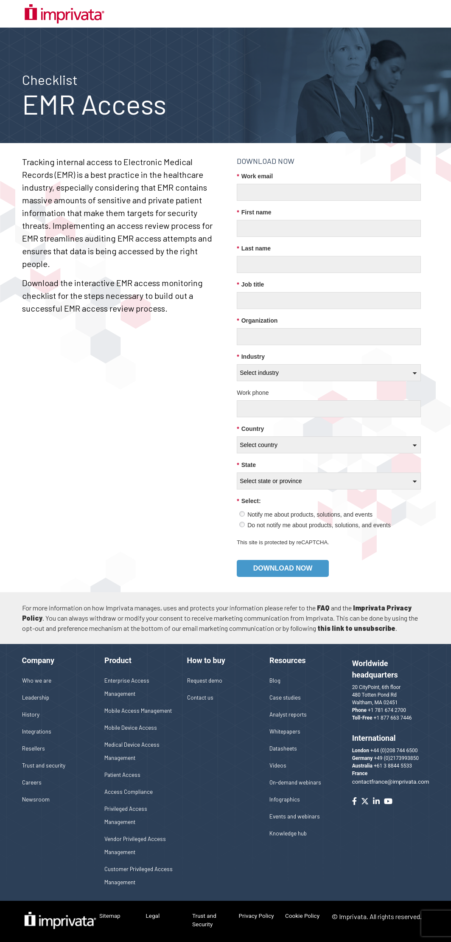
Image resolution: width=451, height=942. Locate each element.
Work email (255, 176)
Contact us (200, 697)
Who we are (36, 680)
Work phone (253, 392)
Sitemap (109, 915)
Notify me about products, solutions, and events (310, 514)
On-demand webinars (295, 782)
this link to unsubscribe (356, 628)
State (246, 465)
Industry (251, 356)
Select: (249, 501)
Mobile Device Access (130, 727)
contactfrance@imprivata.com (390, 781)
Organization (257, 320)
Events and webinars (294, 816)
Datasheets (283, 748)
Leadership (35, 697)
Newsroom (36, 799)
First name (254, 212)
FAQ (323, 608)
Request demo (204, 680)
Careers (32, 782)
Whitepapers (284, 731)
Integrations (36, 731)
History (30, 714)
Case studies (285, 697)
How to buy (206, 660)
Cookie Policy (302, 915)
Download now (283, 568)
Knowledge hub (288, 833)
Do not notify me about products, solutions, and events (319, 525)
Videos (277, 765)
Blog (274, 680)
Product (118, 660)
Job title (250, 284)
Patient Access (122, 774)
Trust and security (43, 765)
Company (38, 660)
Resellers (33, 748)
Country (250, 429)
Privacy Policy (256, 915)
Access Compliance (128, 791)
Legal (153, 915)
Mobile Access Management (138, 710)
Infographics (284, 799)
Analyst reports (288, 714)
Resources (287, 660)
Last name (254, 248)
